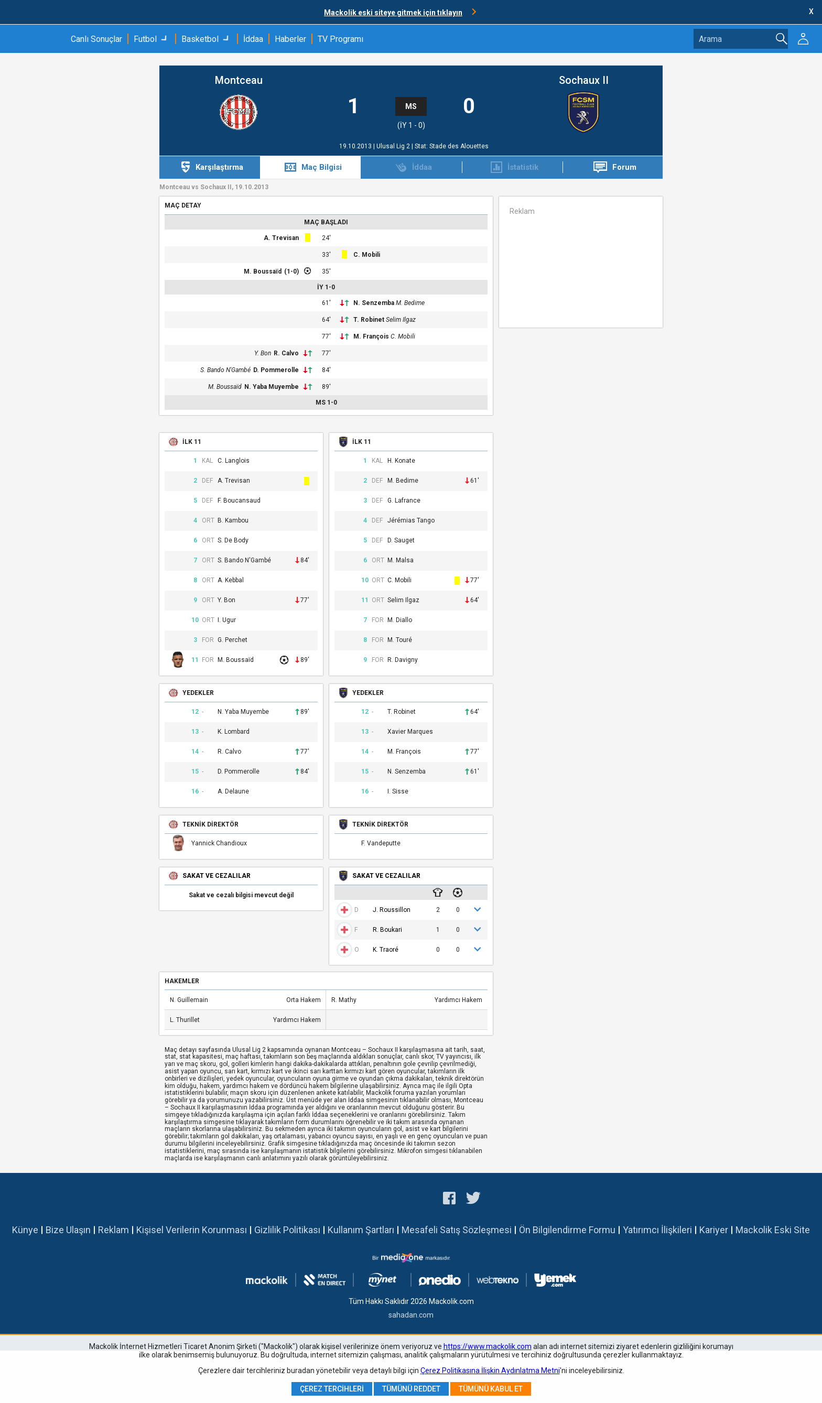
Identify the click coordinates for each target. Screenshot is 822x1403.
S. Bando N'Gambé (225, 370)
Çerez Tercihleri (332, 1389)
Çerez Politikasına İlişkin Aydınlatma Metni (490, 1370)
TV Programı (340, 39)
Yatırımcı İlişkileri (657, 1229)
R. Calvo (286, 353)
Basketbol (200, 39)
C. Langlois (234, 461)
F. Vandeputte (381, 843)
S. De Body (233, 540)
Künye (25, 1229)
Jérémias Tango (411, 520)
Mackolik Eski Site (773, 1229)
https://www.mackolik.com (488, 1346)
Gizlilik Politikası (287, 1229)
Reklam (113, 1229)
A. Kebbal (231, 580)
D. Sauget (401, 540)
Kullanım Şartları (361, 1229)
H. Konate (401, 461)
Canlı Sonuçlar (96, 39)
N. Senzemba (373, 303)
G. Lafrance (403, 500)
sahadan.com (411, 1315)
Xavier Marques (410, 731)
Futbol (145, 39)
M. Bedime (410, 303)
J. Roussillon (391, 909)
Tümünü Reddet (411, 1389)
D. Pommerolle (276, 370)
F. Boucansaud (239, 500)
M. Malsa (400, 560)
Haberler (290, 39)
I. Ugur (227, 620)
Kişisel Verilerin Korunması (191, 1229)
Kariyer (713, 1229)
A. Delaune (233, 791)
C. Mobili (366, 254)
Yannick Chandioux (219, 843)
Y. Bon (262, 353)
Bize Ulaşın (68, 1229)
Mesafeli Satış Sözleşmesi (457, 1229)
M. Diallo (399, 620)
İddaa (253, 39)
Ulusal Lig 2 (394, 146)
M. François (371, 336)
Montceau (239, 80)
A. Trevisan (281, 238)
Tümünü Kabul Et (491, 1389)
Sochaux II (584, 80)
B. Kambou (233, 520)
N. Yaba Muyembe (271, 386)
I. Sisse (397, 791)
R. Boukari (387, 929)
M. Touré (399, 640)
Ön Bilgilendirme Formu (567, 1229)
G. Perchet (232, 640)
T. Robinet (368, 319)
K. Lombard (234, 731)
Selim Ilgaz (401, 319)
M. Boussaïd (263, 271)
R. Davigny (402, 660)
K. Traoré (385, 949)
